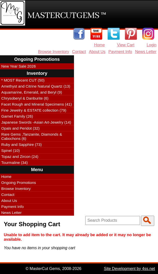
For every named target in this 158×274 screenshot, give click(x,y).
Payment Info (120, 52)
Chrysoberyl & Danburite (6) (24, 98)
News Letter (145, 52)
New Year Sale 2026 (18, 66)
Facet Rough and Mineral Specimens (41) (36, 104)
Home (99, 45)
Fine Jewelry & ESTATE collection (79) (33, 110)
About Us (97, 52)
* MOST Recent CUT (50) (22, 80)
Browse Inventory (53, 52)
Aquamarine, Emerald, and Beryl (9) (31, 92)
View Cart (125, 45)
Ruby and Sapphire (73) (21, 144)
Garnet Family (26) (17, 116)
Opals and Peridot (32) (20, 128)
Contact (79, 52)
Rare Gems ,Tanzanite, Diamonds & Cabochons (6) (31, 136)
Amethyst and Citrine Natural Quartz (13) (35, 86)
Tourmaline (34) (14, 162)
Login (151, 45)
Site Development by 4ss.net (129, 268)
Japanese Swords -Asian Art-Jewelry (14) (36, 122)
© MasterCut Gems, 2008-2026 (54, 268)
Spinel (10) (10, 150)
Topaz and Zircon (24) (19, 156)
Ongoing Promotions (18, 182)
